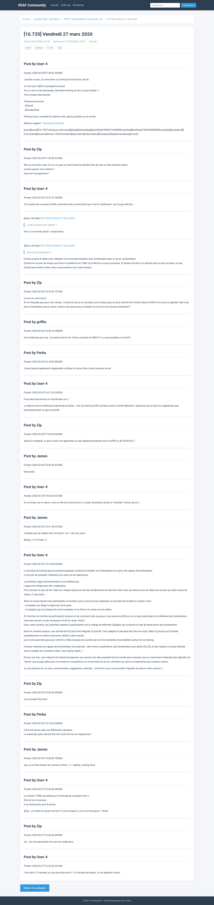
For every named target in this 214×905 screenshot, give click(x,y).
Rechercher (189, 5)
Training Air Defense (53, 123)
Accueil (54, 5)
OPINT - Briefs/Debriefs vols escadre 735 (83, 19)
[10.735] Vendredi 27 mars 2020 (57, 218)
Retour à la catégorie (35, 888)
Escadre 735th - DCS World (46, 19)
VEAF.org (65, 5)
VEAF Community (32, 5)
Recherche (78, 5)
